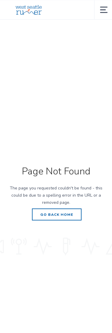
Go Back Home (56, 214)
